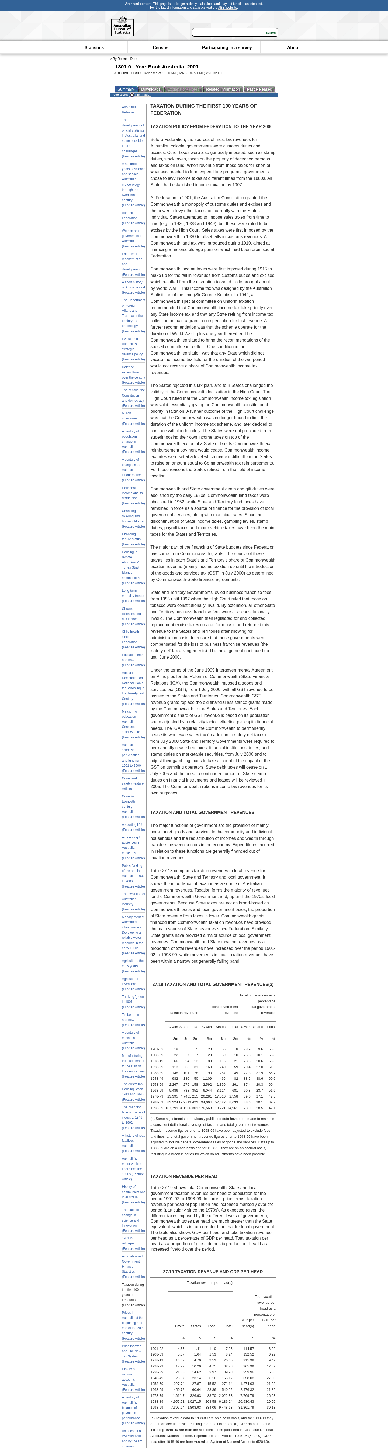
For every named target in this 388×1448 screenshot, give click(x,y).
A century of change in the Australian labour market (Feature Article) (133, 470)
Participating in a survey (227, 47)
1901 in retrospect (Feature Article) (133, 1243)
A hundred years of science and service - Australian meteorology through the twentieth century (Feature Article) (134, 184)
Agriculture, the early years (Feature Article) (133, 966)
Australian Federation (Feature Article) (133, 218)
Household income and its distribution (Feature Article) (133, 495)
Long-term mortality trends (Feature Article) (133, 596)
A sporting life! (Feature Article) (133, 827)
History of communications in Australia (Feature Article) (134, 1194)
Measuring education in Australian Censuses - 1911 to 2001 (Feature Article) (133, 724)
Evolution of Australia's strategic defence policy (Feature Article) (133, 349)
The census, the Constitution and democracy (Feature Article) (133, 398)
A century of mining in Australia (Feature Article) (133, 1040)
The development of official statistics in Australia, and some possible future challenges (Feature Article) (133, 138)
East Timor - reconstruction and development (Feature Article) (133, 264)
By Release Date (125, 59)
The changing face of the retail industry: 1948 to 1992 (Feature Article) (133, 1117)
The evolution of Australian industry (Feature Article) (133, 902)
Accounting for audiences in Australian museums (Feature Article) (133, 847)
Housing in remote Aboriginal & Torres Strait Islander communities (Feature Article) (133, 567)
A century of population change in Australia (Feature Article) (133, 441)
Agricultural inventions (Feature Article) (133, 984)
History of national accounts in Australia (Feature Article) (133, 1379)
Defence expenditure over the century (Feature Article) (133, 375)
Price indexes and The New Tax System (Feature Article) (133, 1354)
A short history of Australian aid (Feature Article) (133, 287)
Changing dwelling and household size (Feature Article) (133, 518)
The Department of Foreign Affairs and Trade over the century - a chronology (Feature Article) (134, 315)
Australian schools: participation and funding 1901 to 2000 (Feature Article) (133, 758)
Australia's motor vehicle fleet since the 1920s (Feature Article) (133, 1169)
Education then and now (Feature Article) (133, 660)
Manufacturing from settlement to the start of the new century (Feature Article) (133, 1066)
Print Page (139, 95)
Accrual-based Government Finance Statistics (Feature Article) (133, 1266)
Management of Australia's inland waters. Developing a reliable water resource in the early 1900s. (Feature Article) (133, 935)
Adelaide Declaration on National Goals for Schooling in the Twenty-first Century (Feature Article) (133, 688)
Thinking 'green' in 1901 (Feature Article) (133, 1002)
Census (160, 47)
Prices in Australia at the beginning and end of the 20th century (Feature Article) (133, 1325)
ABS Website (227, 7)
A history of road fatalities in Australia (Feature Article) (134, 1143)
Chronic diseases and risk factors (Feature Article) (133, 616)
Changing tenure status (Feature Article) (133, 539)
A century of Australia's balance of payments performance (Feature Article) (133, 1410)
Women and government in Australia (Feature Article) (133, 238)
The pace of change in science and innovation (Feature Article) (133, 1220)
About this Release (129, 109)
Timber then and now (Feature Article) (133, 1020)
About (293, 47)
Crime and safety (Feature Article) (133, 783)
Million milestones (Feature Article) (133, 418)
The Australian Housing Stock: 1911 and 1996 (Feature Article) (133, 1092)
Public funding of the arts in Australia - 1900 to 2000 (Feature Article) (133, 876)
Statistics (94, 47)
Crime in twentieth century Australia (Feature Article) (133, 806)
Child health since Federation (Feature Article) (133, 639)
